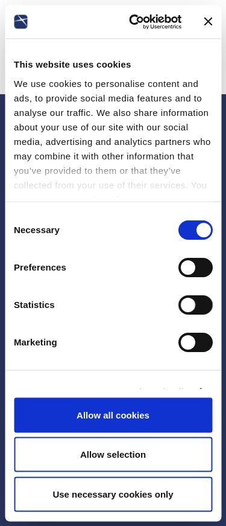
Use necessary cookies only (112, 494)
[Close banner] (208, 22)
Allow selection (113, 454)
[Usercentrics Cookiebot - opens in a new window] (134, 22)
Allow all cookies (113, 414)
